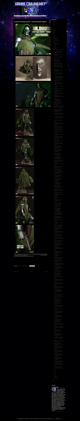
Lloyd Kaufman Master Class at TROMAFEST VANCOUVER (58, 213)
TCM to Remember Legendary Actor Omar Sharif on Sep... (58, 186)
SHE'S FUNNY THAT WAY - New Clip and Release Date (58, 107)
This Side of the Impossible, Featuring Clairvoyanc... (58, 70)
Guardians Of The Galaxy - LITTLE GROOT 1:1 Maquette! (58, 172)
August (55, 44)
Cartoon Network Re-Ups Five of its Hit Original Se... (58, 364)
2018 (54, 32)
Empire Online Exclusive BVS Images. (58, 80)
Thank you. (56, 47)
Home (31, 271)
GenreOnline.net (61, 387)
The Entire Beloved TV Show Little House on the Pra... (58, 83)
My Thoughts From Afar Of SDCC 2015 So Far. (58, 295)
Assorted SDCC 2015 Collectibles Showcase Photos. (58, 283)
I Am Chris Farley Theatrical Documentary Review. (58, 123)
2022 (54, 26)
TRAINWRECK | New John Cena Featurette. (58, 235)
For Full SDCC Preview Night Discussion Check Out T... (58, 324)
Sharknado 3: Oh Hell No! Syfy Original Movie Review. (58, 190)
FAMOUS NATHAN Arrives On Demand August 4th (58, 147)
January (55, 377)
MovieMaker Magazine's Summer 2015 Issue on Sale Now (58, 347)
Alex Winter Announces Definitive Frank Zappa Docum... (58, 143)
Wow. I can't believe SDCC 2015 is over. (58, 271)
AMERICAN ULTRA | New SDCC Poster (58, 341)
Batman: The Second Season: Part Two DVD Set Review (58, 344)
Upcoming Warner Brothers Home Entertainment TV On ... (58, 157)
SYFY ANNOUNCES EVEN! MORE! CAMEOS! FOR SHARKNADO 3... (57, 210)
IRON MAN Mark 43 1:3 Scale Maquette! (58, 169)
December (56, 38)
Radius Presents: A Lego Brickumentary (58, 167)
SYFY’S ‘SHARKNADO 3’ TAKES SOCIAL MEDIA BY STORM (58, 137)
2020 (54, 29)
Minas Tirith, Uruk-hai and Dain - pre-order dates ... (58, 117)
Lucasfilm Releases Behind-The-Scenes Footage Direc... (58, 300)
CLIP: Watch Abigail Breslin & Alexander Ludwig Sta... (58, 52)
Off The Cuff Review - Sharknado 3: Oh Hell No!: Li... (58, 276)
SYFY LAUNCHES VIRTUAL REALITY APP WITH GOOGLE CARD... (58, 316)
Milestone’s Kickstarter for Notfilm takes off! (58, 241)
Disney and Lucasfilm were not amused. (57, 204)
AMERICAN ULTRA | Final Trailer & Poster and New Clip (58, 161)
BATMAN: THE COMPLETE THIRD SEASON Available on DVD (58, 248)
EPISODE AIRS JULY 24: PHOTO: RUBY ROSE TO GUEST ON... (58, 354)
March (55, 374)
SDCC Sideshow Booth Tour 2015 (58, 303)
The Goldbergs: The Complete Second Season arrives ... (57, 183)
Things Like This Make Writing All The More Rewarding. (58, 228)
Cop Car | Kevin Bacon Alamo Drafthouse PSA (58, 129)
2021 (54, 27)
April (55, 373)
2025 (54, 21)
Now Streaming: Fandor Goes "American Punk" (58, 127)
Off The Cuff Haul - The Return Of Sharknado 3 (58, 64)
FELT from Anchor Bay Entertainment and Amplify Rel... (58, 244)
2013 (54, 381)
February (55, 376)
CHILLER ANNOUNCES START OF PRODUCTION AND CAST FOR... (58, 90)
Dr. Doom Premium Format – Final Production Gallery (57, 154)
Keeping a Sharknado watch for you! (57, 206)
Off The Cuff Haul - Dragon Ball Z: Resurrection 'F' (57, 60)
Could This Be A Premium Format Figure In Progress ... (58, 358)
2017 (54, 34)
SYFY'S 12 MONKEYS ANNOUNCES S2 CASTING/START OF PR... (58, 291)
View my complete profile (56, 411)
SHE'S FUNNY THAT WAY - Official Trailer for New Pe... (58, 238)
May (55, 371)
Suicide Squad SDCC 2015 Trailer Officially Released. (58, 260)
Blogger (61, 418)
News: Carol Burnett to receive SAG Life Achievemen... (58, 179)
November (56, 40)
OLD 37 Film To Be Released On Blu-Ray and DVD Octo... (58, 176)
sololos (54, 418)
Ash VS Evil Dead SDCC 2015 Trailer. (58, 297)
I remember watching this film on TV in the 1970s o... (58, 338)
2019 (54, 30)
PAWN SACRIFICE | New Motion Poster (58, 141)
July (55, 46)
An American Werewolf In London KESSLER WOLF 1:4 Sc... (58, 110)
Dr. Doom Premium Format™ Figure (34, 255)
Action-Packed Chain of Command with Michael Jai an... (58, 232)
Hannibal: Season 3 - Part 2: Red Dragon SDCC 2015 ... (58, 280)
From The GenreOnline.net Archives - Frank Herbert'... (57, 200)
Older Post (46, 271)
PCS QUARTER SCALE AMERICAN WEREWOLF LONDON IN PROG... (58, 194)
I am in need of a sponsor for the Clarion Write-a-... (58, 73)
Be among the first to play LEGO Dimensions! (58, 361)
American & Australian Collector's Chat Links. (58, 226)
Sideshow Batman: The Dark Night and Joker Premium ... (58, 351)
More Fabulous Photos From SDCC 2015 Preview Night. (58, 320)
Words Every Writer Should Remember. (57, 274)
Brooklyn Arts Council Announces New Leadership (57, 103)
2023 (54, 24)
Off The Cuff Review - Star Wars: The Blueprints (58, 258)
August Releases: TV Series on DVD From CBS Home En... (58, 217)
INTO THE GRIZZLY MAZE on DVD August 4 (58, 367)
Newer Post (16, 271)
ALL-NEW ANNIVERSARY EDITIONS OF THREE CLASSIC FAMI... (58, 264)
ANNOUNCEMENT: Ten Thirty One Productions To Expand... (58, 268)
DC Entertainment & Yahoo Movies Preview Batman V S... (58, 334)
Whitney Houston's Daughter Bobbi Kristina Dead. (58, 96)
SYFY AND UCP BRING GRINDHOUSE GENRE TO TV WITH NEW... (58, 77)
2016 (54, 35)
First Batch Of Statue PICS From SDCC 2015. (57, 331)
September (56, 43)
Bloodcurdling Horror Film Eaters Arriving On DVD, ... (58, 66)
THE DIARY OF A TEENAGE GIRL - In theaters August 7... (58, 100)
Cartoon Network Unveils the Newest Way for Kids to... (58, 312)
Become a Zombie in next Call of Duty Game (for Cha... (58, 306)
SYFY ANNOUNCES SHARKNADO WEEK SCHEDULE (58, 252)
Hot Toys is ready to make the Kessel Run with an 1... (58, 114)
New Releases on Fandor (58, 49)
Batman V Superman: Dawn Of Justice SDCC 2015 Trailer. (58, 287)
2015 (54, 37)
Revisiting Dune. (57, 197)
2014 (54, 379)
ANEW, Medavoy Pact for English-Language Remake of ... (58, 150)
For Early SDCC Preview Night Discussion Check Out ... (58, 327)
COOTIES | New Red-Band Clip (58, 255)
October (55, 41)
